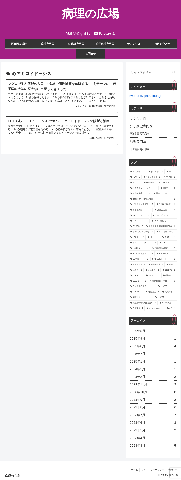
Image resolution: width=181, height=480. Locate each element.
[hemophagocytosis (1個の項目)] (163, 281)
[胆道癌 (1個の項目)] (136, 270)
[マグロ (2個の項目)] (170, 177)
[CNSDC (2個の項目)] (136, 226)
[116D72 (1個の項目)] (138, 281)
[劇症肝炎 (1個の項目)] (141, 297)
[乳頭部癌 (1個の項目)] (152, 270)
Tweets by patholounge (145, 96)
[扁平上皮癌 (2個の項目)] (141, 210)
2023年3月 (153, 445)
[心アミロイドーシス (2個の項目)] (144, 188)
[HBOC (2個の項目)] (139, 220)
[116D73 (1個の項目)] (169, 270)
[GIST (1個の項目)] (169, 237)
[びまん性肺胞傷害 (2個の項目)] (142, 204)
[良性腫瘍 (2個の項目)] (152, 182)
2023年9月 (153, 400)
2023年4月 (153, 438)
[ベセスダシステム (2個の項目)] (164, 215)
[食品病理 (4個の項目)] (137, 171)
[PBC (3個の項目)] (135, 177)
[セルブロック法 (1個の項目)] (143, 242)
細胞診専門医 (139, 149)
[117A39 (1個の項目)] (139, 259)
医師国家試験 (139, 133)
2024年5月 (153, 369)
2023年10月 (153, 392)
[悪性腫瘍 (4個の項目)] (156, 171)
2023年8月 (153, 407)
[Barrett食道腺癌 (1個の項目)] (142, 253)
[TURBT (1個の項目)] (153, 275)
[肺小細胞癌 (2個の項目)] (140, 193)
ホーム (134, 469)
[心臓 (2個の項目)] (169, 182)
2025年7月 (153, 354)
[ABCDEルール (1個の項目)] (163, 259)
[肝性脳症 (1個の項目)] (152, 292)
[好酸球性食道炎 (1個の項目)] (164, 248)
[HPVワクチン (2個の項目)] (140, 215)
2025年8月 (153, 346)
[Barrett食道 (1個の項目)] (166, 253)
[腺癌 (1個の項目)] (171, 264)
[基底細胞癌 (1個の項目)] (156, 264)
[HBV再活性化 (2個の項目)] (163, 220)
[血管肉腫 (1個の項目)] (137, 308)
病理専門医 (138, 141)
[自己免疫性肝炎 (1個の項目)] (166, 231)
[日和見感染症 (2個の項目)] (166, 204)
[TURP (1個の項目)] (136, 275)
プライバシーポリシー (152, 469)
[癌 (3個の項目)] (171, 171)
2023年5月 (153, 430)
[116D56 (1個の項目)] (136, 292)
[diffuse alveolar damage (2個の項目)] (153, 199)
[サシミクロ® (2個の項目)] (152, 177)
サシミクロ (138, 118)
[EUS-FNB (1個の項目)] (139, 248)
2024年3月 (153, 377)
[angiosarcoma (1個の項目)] (155, 308)
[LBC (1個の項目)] (167, 242)
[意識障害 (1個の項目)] (169, 292)
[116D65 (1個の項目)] (167, 286)
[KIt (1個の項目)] (153, 237)
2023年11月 (153, 384)
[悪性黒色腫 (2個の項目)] (165, 210)
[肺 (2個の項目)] (135, 182)
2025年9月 (153, 338)
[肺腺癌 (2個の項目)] (168, 188)
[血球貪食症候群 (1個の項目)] (142, 286)
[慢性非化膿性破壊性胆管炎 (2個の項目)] (161, 226)
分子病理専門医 (141, 126)
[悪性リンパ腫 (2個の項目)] (164, 193)
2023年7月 (153, 415)
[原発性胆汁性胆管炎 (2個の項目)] (142, 231)
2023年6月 (153, 423)
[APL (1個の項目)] (171, 308)
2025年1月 (153, 361)
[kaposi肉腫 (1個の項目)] (167, 302)
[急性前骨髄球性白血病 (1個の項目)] (143, 302)
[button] (174, 72)
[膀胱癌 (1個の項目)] (169, 275)
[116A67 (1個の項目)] (165, 297)
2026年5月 (153, 331)
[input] (153, 72)
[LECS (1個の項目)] (137, 237)
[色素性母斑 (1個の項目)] (137, 264)
